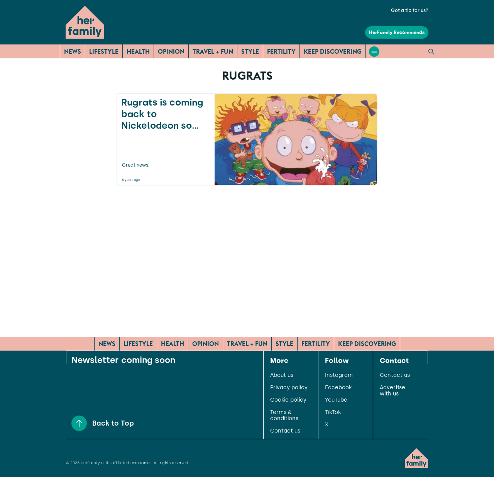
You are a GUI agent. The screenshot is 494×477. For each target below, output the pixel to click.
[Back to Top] (79, 423)
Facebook (338, 388)
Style (250, 51)
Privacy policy (289, 388)
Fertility (281, 51)
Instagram (339, 375)
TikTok (333, 412)
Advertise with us (392, 391)
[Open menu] (374, 51)
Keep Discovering (333, 51)
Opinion (171, 51)
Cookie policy (288, 400)
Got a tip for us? (409, 10)
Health (138, 51)
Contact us (285, 431)
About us (281, 375)
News (72, 51)
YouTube (336, 400)
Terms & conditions (284, 415)
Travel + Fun (213, 51)
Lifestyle (103, 51)
